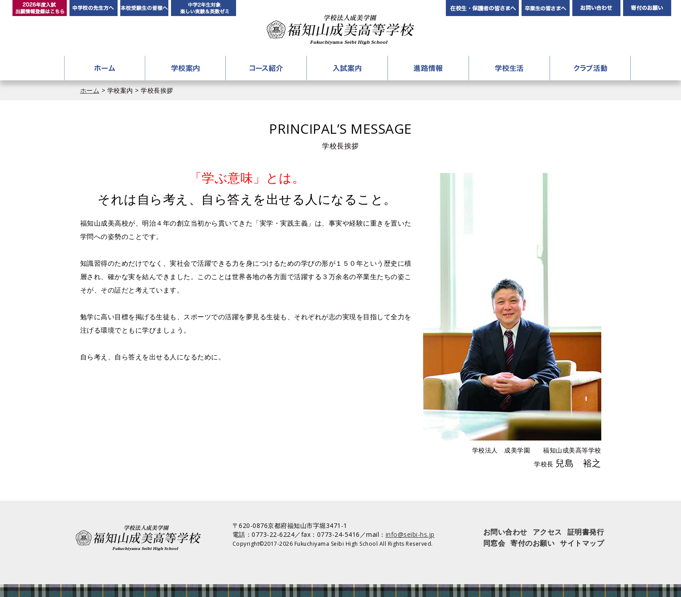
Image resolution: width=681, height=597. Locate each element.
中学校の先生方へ (93, 8)
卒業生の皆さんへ (546, 8)
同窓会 (494, 543)
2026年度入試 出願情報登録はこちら (39, 8)
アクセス (547, 532)
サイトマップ (582, 543)
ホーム (105, 68)
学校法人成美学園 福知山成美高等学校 (340, 30)
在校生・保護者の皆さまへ (482, 8)
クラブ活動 (590, 68)
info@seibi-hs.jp (410, 534)
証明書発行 (585, 532)
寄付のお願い (647, 8)
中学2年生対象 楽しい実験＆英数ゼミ (203, 8)
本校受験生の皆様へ (144, 8)
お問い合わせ (596, 8)
